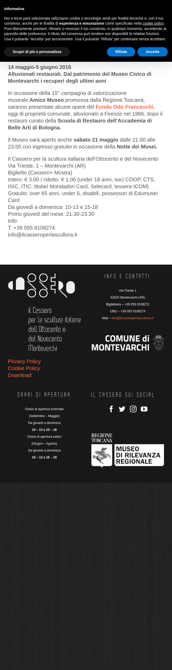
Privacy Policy (24, 361)
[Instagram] (133, 409)
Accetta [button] (152, 52)
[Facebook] (111, 409)
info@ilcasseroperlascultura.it (132, 318)
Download (19, 375)
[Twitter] (122, 409)
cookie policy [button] (153, 23)
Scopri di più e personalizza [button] (37, 52)
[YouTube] (144, 409)
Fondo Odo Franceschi (124, 107)
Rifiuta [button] (121, 52)
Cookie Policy (24, 368)
